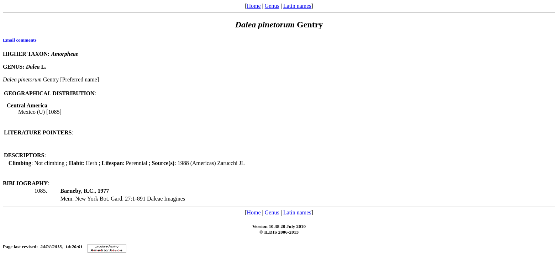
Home (253, 6)
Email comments (20, 40)
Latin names (297, 6)
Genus (272, 6)
